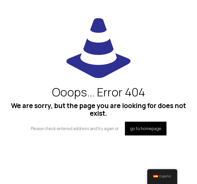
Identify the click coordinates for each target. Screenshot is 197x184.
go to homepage (145, 128)
